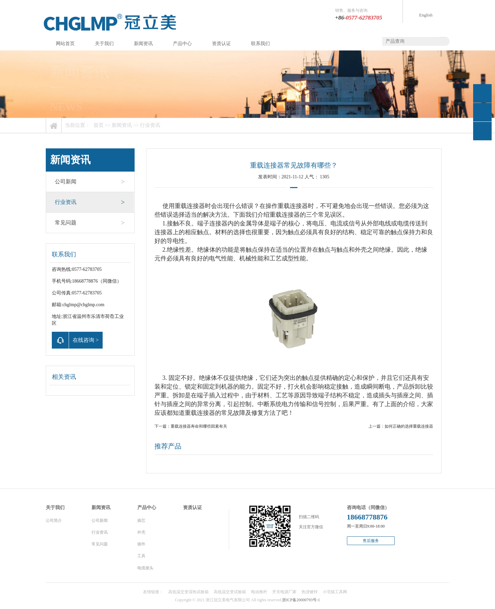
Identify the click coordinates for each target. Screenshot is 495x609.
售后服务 (371, 540)
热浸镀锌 (310, 591)
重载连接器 (190, 206)
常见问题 (90, 223)
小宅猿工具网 (335, 591)
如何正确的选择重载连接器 (409, 426)
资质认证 (221, 43)
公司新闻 (90, 182)
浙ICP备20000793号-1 (301, 600)
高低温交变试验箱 (230, 591)
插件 (141, 544)
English (426, 14)
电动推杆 (259, 591)
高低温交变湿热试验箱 (188, 591)
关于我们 (104, 43)
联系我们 (260, 43)
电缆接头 (145, 568)
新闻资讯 (143, 43)
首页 (99, 125)
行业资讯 (150, 125)
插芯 (141, 520)
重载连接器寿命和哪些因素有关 (199, 426)
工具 (141, 555)
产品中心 (182, 43)
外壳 (141, 532)
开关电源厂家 (284, 591)
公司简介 (54, 520)
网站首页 (65, 43)
